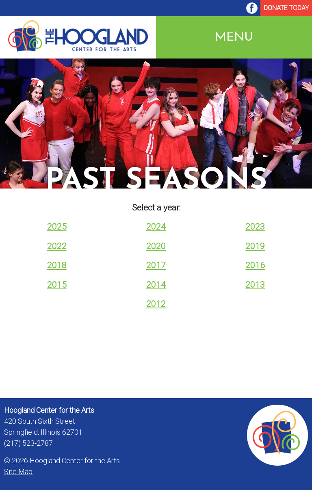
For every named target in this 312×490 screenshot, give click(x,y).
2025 (57, 227)
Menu (234, 37)
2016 (255, 265)
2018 (57, 265)
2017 (156, 265)
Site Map (18, 471)
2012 (156, 304)
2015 (57, 285)
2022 (57, 246)
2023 (255, 227)
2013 (255, 285)
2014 (156, 285)
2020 (156, 246)
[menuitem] (252, 8)
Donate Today (286, 8)
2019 (255, 246)
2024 (156, 227)
